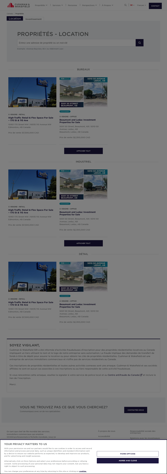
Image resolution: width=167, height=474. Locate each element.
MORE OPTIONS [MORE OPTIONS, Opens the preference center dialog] (127, 454)
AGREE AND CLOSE (128, 460)
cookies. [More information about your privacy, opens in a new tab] (83, 471)
